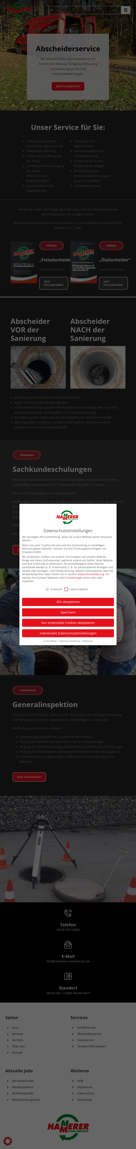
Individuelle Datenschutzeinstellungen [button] (68, 633)
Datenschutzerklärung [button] (69, 640)
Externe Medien (76, 589)
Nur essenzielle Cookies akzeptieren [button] (68, 622)
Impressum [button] (87, 640)
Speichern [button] (68, 612)
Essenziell (54, 589)
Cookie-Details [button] (50, 640)
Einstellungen (74, 577)
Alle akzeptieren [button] (68, 601)
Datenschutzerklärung (91, 574)
